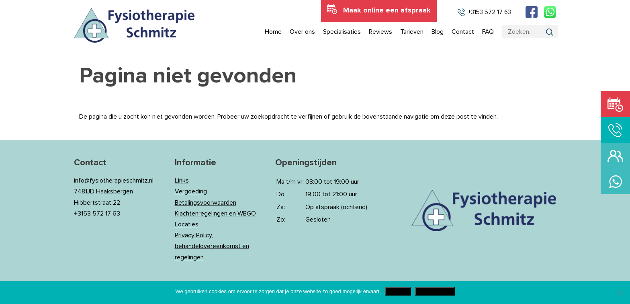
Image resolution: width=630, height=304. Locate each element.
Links (182, 180)
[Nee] (620, 293)
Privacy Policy (435, 291)
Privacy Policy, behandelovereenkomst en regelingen (212, 246)
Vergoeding (191, 191)
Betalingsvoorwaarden (205, 202)
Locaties (186, 224)
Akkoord (398, 291)
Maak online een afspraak (387, 10)
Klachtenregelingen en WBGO (215, 213)
